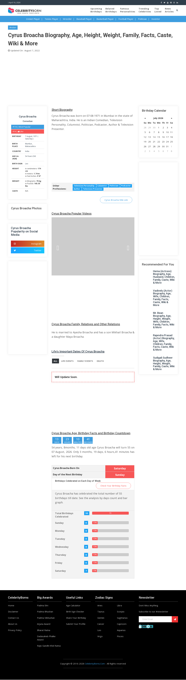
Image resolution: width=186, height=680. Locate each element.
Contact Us (13, 617)
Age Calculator (73, 605)
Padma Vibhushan (46, 617)
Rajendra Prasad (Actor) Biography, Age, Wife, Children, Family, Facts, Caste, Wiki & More (164, 342)
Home (11, 605)
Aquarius (121, 630)
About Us (12, 624)
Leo (26, 163)
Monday (59, 531)
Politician (142, 18)
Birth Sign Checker (75, 611)
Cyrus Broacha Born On (66, 468)
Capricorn (121, 624)
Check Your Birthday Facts (113, 485)
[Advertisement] (93, 78)
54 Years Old (30, 156)
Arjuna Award (43, 624)
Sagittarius (122, 617)
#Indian (12, 27)
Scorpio (120, 611)
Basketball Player (105, 18)
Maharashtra (30, 146)
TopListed (157, 10)
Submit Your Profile (75, 624)
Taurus (100, 611)
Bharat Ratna (43, 630)
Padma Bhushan (45, 611)
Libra (119, 605)
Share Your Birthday (76, 617)
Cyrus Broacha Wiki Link (116, 199)
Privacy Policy (15, 630)
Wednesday (61, 547)
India (27, 151)
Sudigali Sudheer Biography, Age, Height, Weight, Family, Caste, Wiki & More (164, 363)
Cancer (100, 624)
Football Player (125, 18)
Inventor (155, 18)
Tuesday (60, 539)
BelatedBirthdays (111, 10)
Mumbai (28, 143)
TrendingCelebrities (145, 10)
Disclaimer (13, 611)
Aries (99, 605)
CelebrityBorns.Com (95, 663)
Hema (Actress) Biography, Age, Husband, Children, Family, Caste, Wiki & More (164, 277)
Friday (58, 563)
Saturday (28, 139)
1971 (35, 136)
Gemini (100, 617)
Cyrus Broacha (27, 116)
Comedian (28, 121)
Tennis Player (51, 18)
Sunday (59, 523)
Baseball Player (84, 18)
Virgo (100, 636)
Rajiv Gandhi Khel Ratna (49, 646)
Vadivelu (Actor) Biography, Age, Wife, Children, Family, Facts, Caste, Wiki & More (162, 298)
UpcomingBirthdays (96, 10)
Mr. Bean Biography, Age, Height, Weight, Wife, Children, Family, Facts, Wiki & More (163, 320)
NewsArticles (169, 10)
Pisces (120, 636)
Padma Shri (42, 605)
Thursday (60, 555)
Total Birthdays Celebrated (64, 515)
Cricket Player (33, 18)
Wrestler (67, 18)
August (29, 136)
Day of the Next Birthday (67, 474)
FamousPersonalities (127, 10)
